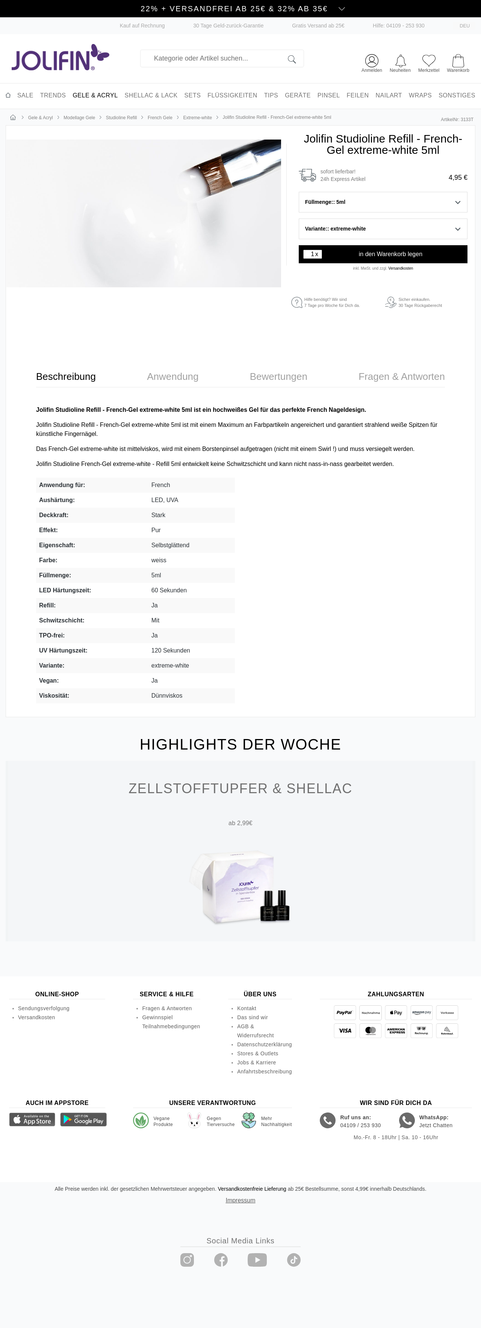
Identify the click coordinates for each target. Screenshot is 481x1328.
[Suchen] (296, 58)
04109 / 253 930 (360, 1125)
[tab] (66, 376)
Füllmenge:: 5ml (383, 202)
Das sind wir (252, 1017)
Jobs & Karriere (256, 1062)
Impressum (240, 1200)
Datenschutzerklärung (264, 1044)
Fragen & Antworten (167, 1008)
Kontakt (246, 1008)
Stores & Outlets (257, 1053)
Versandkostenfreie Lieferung (252, 1189)
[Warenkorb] (458, 60)
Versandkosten (400, 268)
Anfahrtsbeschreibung (264, 1071)
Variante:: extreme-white (383, 228)
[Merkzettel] (429, 62)
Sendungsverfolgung (44, 1008)
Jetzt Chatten (436, 1125)
